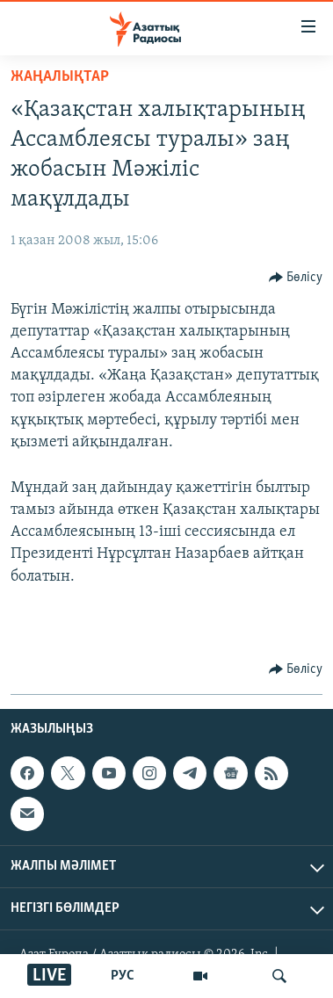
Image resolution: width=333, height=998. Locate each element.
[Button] (296, 277)
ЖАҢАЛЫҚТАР (60, 77)
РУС (122, 976)
